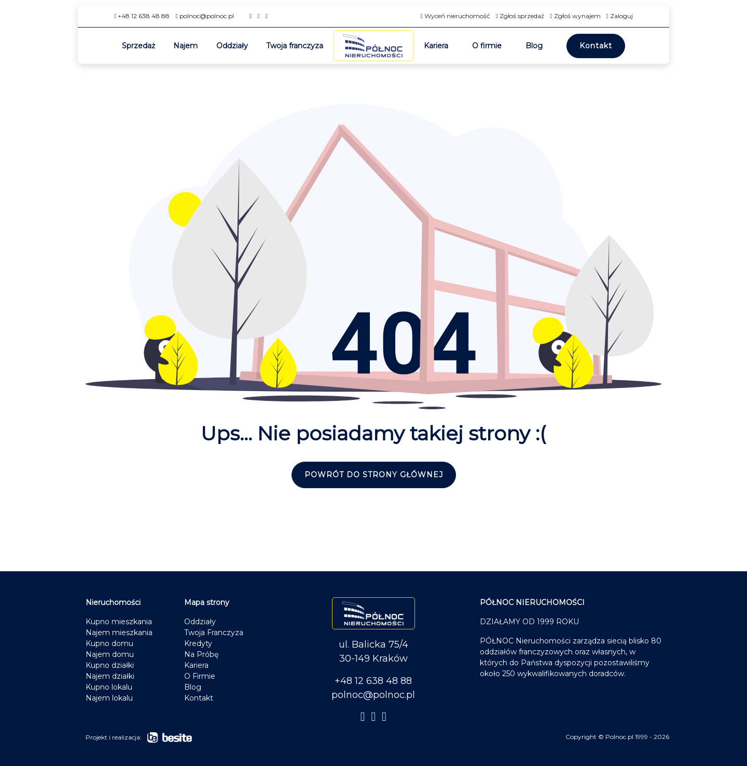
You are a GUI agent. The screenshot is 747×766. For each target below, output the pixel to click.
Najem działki (110, 676)
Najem (185, 45)
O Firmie (199, 676)
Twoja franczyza (294, 45)
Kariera (436, 45)
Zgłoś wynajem (575, 16)
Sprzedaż (138, 45)
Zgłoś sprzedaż (520, 16)
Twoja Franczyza (213, 632)
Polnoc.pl (619, 737)
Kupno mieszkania (119, 621)
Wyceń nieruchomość (455, 16)
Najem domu (110, 654)
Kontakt (595, 45)
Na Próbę (201, 654)
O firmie (487, 45)
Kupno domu (109, 643)
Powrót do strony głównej (374, 474)
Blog (534, 45)
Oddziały (232, 45)
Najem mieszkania (119, 632)
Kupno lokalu (109, 687)
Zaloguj (619, 16)
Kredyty (198, 643)
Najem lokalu (109, 698)
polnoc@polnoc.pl (204, 16)
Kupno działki (110, 665)
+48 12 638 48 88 (142, 16)
